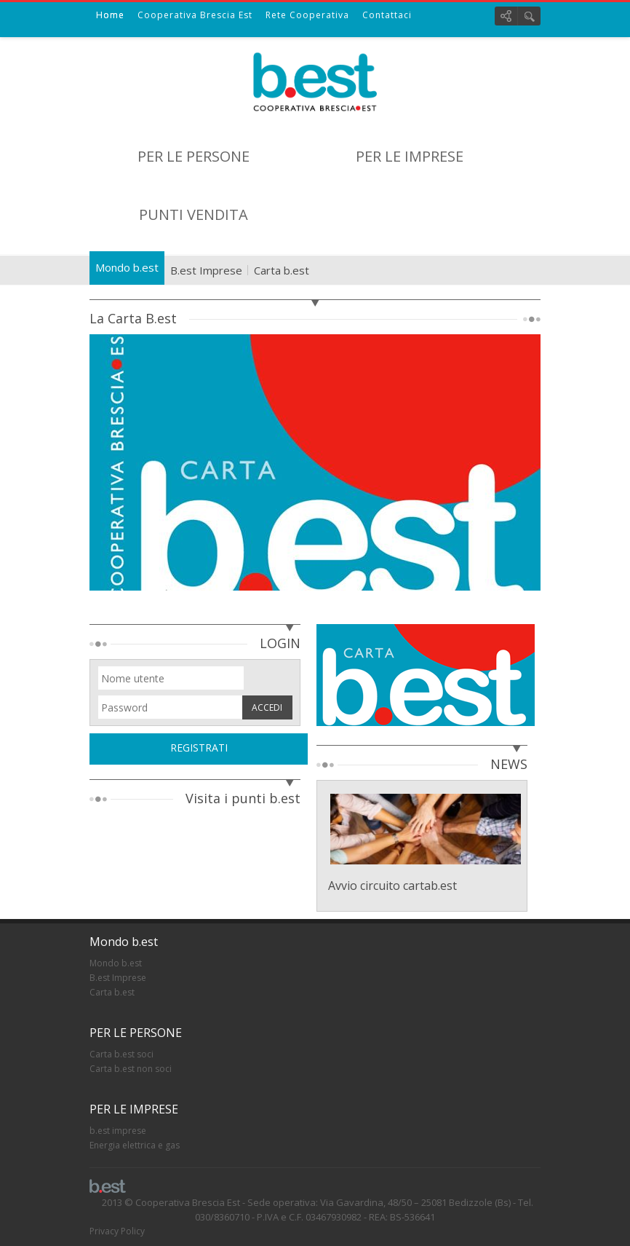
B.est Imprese (206, 270)
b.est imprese (117, 1130)
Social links (506, 16)
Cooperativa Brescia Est (194, 15)
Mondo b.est (127, 267)
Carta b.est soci (121, 1054)
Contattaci (387, 15)
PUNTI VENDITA (193, 214)
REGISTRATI (199, 747)
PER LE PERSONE (193, 156)
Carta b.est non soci (130, 1068)
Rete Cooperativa (307, 15)
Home (110, 15)
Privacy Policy (117, 1231)
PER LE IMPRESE (409, 156)
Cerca (529, 16)
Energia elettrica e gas (134, 1145)
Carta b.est (281, 270)
